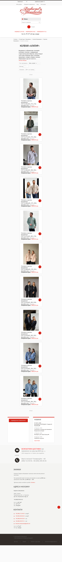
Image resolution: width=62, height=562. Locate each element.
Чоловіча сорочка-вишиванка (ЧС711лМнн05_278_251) (28, 267)
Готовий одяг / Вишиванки (25, 39)
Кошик (31, 26)
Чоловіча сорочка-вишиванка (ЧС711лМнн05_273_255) (28, 201)
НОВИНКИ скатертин (39, 438)
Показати (21, 69)
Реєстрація (43, 4)
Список (27, 66)
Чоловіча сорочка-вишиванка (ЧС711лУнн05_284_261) (28, 367)
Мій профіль (19, 4)
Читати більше (22, 60)
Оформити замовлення (29, 4)
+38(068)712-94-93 (19, 31)
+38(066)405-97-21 (41, 31)
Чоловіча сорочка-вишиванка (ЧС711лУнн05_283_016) (28, 301)
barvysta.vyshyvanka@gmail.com (23, 523)
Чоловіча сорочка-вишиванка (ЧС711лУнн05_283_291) (28, 334)
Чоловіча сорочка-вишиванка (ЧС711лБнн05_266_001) (28, 168)
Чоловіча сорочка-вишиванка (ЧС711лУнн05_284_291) (28, 400)
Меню (26, 19)
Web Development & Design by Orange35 (23, 538)
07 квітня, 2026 (37, 423)
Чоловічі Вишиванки (37, 39)
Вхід (38, 4)
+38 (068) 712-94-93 (20, 513)
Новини (37, 419)
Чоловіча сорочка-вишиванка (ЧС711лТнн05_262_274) (28, 234)
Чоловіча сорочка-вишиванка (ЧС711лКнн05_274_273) (28, 102)
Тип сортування (23, 63)
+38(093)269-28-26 (30, 31)
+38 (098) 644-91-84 (20, 518)
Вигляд (21, 66)
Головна (15, 39)
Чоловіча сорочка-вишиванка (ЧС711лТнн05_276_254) (28, 135)
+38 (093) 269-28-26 (39, 461)
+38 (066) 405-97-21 (20, 521)
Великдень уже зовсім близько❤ (41, 434)
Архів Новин (37, 440)
